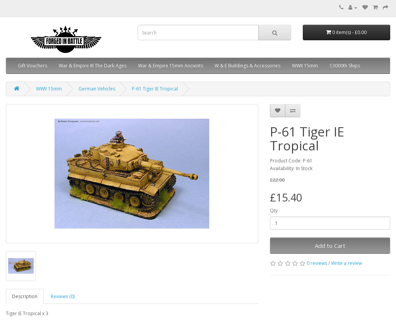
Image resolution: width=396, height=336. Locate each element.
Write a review (346, 263)
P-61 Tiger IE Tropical (155, 88)
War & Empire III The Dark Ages (92, 65)
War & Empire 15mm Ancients (170, 65)
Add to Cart (330, 245)
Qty (274, 210)
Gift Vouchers (32, 65)
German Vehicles (97, 88)
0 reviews (317, 263)
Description (25, 296)
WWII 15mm (305, 65)
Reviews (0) (63, 296)
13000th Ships (344, 65)
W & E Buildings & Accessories (247, 65)
